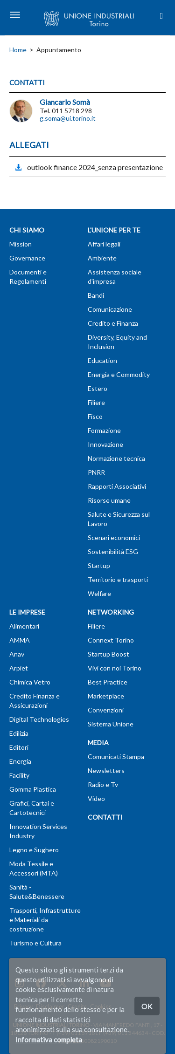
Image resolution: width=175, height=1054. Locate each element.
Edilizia (18, 733)
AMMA (19, 640)
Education (102, 360)
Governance (27, 258)
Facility (19, 775)
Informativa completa (48, 1039)
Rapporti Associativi (117, 486)
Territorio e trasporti (118, 579)
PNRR (96, 472)
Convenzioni (106, 710)
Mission (20, 244)
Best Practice (107, 682)
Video (96, 798)
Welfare (99, 593)
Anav (16, 654)
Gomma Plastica (32, 789)
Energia (20, 761)
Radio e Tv (103, 784)
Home (18, 50)
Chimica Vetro (29, 682)
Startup (99, 565)
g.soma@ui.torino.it (68, 118)
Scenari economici (114, 537)
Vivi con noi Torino (114, 668)
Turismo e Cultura (35, 943)
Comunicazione (110, 309)
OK (147, 1005)
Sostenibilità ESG (113, 551)
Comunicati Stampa (116, 756)
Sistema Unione (110, 724)
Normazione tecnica (116, 458)
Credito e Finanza (113, 323)
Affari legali (104, 244)
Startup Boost (108, 654)
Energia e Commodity (119, 374)
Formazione (104, 430)
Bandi (96, 295)
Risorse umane (109, 500)
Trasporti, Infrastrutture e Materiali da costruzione (45, 919)
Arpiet (18, 668)
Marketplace (106, 696)
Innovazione (105, 444)
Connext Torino (111, 640)
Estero (97, 388)
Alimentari (24, 626)
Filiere (96, 402)
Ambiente (102, 258)
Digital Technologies (39, 719)
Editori (18, 747)
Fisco (95, 416)
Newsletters (106, 770)
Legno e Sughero (34, 850)
